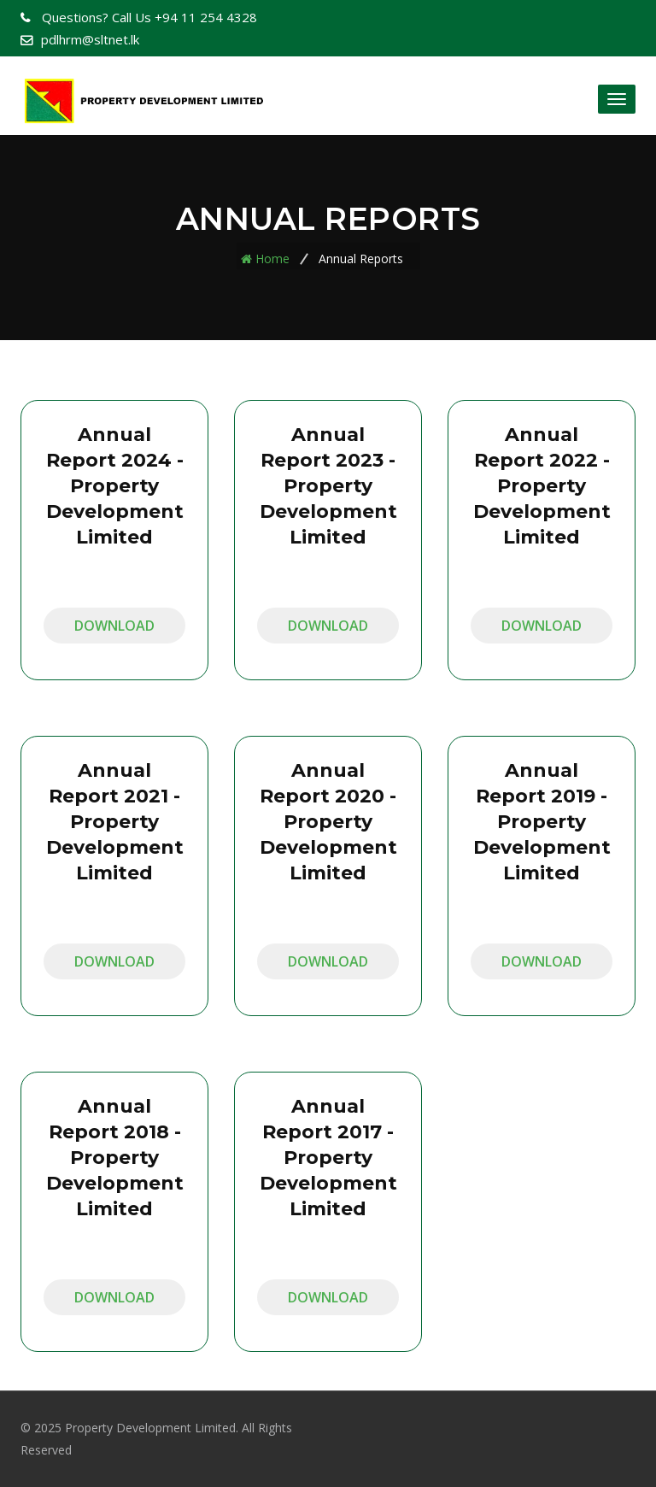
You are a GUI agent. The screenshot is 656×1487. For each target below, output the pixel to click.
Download (114, 625)
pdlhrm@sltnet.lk (90, 39)
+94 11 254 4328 (147, 17)
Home (272, 258)
